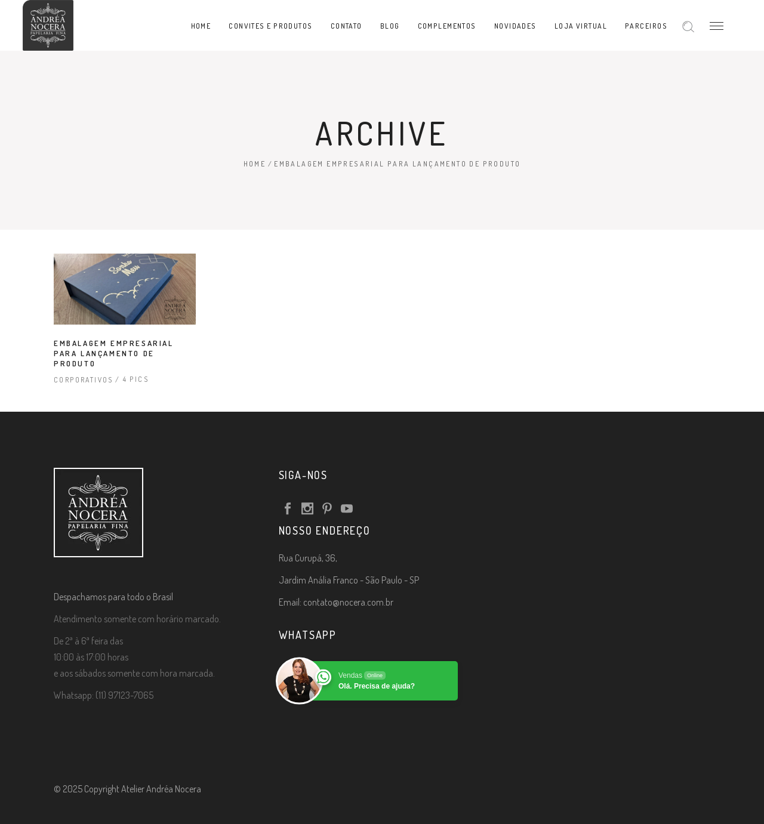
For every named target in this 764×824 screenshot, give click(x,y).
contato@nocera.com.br (348, 602)
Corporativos (83, 379)
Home (255, 163)
